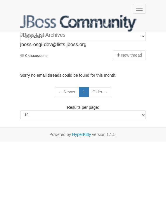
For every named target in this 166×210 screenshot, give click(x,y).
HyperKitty (81, 134)
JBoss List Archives (78, 23)
